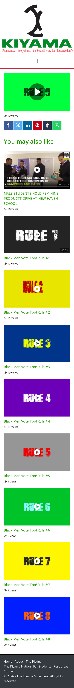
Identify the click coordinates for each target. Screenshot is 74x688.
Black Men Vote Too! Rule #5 (27, 475)
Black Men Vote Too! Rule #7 (27, 584)
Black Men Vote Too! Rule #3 (27, 366)
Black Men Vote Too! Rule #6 (27, 530)
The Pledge (34, 661)
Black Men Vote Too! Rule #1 (27, 258)
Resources (61, 666)
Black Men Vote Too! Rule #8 (27, 639)
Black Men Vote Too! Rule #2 (27, 312)
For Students (42, 666)
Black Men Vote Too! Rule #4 (27, 421)
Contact (9, 671)
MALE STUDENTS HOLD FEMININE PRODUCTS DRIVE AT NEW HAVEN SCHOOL (31, 198)
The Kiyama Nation (17, 666)
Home (8, 661)
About (19, 661)
